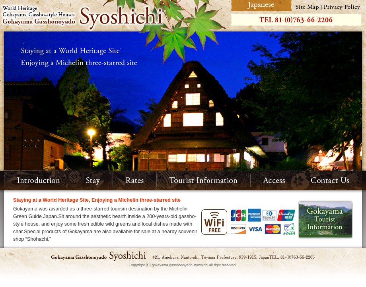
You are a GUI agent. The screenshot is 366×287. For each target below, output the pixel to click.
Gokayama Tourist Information (325, 220)
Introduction (38, 180)
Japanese (260, 6)
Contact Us (330, 180)
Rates (135, 180)
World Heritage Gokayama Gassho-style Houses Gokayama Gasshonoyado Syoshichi (114, 15)
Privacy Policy (343, 6)
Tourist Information (204, 180)
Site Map (306, 6)
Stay (93, 180)
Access (274, 180)
